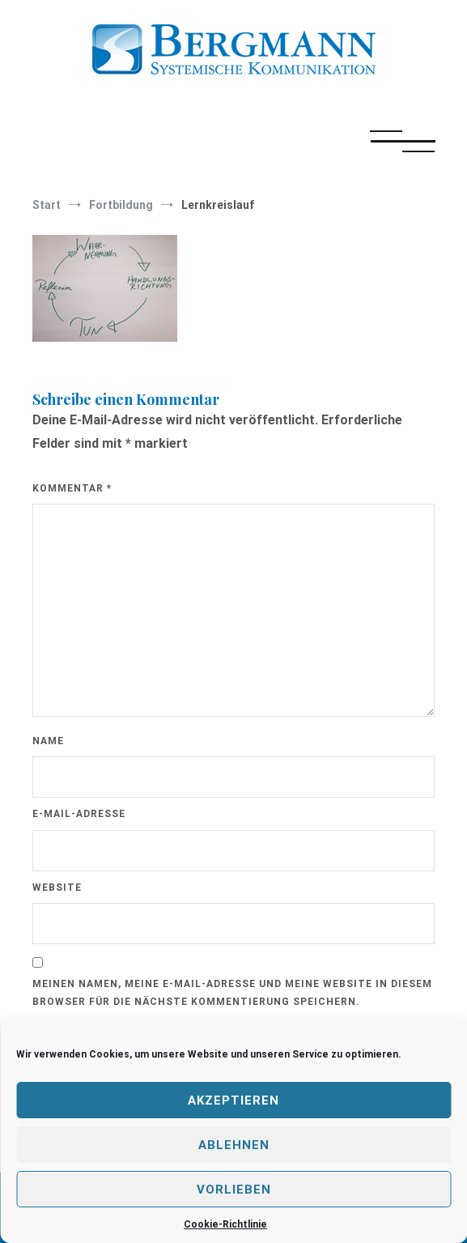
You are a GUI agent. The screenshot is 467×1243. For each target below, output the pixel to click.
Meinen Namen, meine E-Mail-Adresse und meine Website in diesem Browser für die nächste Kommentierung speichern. (232, 992)
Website (57, 887)
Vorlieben (234, 1189)
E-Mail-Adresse (78, 813)
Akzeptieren (233, 1100)
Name (48, 741)
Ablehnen (234, 1145)
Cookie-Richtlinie (225, 1224)
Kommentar (72, 488)
